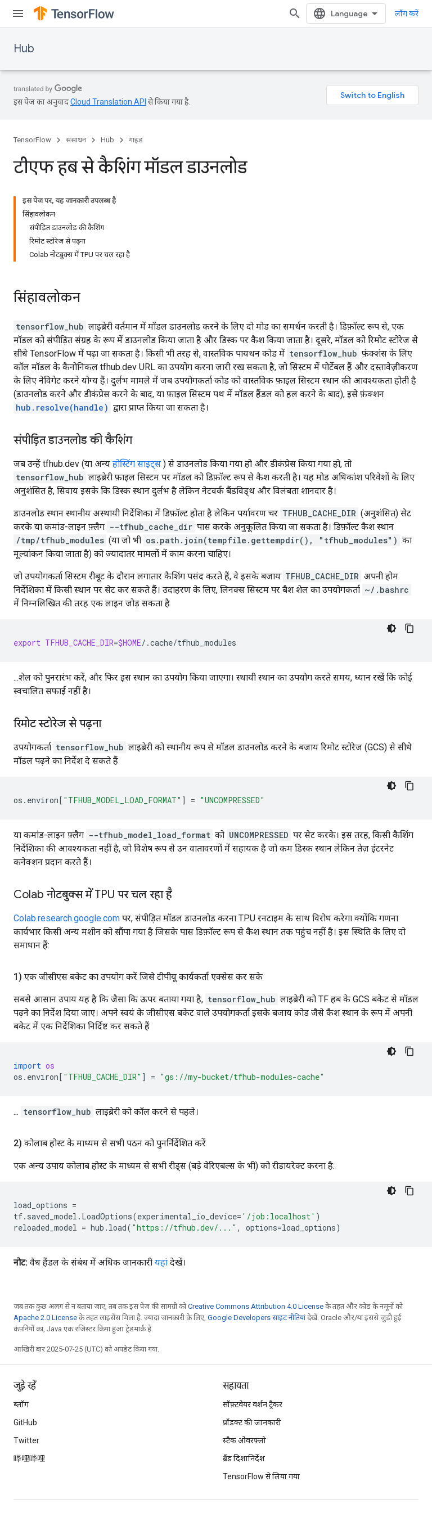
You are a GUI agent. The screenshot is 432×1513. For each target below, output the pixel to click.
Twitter (26, 1440)
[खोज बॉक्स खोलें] (295, 13)
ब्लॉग (21, 1404)
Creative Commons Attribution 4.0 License (255, 1306)
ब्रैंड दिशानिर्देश (244, 1458)
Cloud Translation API (108, 101)
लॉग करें (406, 13)
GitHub (25, 1422)
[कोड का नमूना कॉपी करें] (409, 628)
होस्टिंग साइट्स (136, 463)
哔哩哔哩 (29, 1458)
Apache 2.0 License (45, 1317)
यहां (161, 1262)
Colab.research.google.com (67, 918)
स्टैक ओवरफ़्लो (244, 1440)
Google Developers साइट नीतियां (256, 1317)
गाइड (136, 140)
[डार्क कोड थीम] (391, 628)
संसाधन (76, 140)
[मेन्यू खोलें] (18, 13)
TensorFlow (32, 140)
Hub (24, 49)
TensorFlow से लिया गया (261, 1476)
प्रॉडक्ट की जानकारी (252, 1422)
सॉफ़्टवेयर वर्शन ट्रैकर (252, 1404)
